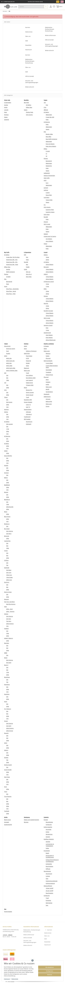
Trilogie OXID (29, 385)
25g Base (8, 570)
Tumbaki (6, 811)
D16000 (8, 276)
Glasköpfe (46, 394)
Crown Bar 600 (50, 117)
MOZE (47, 389)
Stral (5, 787)
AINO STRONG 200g (11, 370)
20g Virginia (9, 723)
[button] (50, 6)
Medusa (48, 353)
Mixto (5, 658)
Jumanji (46, 188)
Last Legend (29, 380)
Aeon (25, 348)
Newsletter (28, 45)
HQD (45, 180)
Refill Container (10, 272)
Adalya (46, 255)
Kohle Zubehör (48, 827)
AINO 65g (9, 363)
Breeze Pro (29, 390)
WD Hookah (27, 419)
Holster (6, 614)
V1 (46, 153)
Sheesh (46, 222)
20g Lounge (9, 424)
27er (45, 107)
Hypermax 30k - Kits (11, 262)
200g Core (9, 580)
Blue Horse (7, 516)
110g (7, 429)
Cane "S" (28, 404)
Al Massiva (47, 122)
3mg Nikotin (49, 335)
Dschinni (6, 582)
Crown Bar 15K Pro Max (12, 257)
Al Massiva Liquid (49, 281)
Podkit (27, 267)
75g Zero (8, 621)
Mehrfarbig (49, 903)
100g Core (9, 575)
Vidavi (45, 243)
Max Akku (48, 136)
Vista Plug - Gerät (11, 291)
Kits (27, 257)
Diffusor (48, 869)
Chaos (6, 550)
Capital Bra (7, 541)
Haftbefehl (47, 173)
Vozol (5, 286)
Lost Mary (46, 197)
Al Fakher (28, 105)
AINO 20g (9, 358)
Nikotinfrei (49, 166)
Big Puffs (26, 102)
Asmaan (48, 399)
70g (7, 565)
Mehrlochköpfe (48, 361)
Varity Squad (29, 395)
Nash (5, 701)
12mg (47, 330)
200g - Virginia (10, 611)
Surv (47, 183)
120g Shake (9, 577)
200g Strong (9, 731)
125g (7, 672)
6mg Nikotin (49, 337)
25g (7, 375)
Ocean (6, 721)
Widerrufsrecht (49, 50)
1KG (7, 407)
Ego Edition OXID (30, 378)
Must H (6, 665)
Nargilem (6, 694)
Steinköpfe (49, 370)
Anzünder (48, 829)
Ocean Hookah (28, 402)
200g (7, 387)
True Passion (7, 796)
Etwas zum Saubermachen (31, 820)
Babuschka (49, 401)
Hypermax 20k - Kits (11, 259)
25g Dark (8, 726)
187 (45, 102)
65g (7, 378)
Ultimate (28, 412)
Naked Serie (29, 382)
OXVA (25, 269)
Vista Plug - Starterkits (12, 289)
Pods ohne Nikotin (51, 146)
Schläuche (49, 824)
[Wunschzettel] (54, 6)
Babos (6, 477)
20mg (47, 259)
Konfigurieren (49, 971)
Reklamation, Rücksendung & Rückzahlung (49, 29)
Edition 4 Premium (31, 351)
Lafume (46, 190)
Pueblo (8, 353)
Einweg (46, 820)
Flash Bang (29, 356)
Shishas (6, 114)
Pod (47, 105)
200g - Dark (9, 609)
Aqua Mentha (8, 455)
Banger (6, 492)
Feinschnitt (7, 346)
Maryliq (46, 303)
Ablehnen (49, 974)
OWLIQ (46, 274)
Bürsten (26, 822)
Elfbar (45, 149)
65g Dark (8, 662)
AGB (26, 41)
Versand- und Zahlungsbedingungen (51, 45)
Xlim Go (28, 272)
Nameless (7, 684)
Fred (7, 351)
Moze (25, 387)
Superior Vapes (50, 212)
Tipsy (5, 791)
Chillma (6, 560)
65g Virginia (9, 660)
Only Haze (47, 214)
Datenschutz (28, 32)
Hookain (6, 628)
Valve (27, 365)
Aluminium (29, 421)
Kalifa (47, 384)
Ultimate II (29, 414)
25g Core (8, 572)
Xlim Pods (28, 276)
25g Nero (8, 533)
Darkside (6, 567)
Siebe (47, 848)
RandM (46, 217)
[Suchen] (31, 6)
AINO (5, 356)
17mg (47, 286)
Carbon (48, 876)
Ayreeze (6, 473)
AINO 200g (9, 365)
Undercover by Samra (50, 236)
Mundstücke (49, 822)
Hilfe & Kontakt (49, 40)
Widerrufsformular (50, 35)
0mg (47, 328)
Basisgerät (49, 161)
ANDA (5, 451)
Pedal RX (28, 361)
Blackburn (7, 499)
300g (7, 806)
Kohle (5, 107)
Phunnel (48, 358)
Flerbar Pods (29, 112)
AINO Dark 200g (10, 368)
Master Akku (49, 134)
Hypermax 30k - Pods (12, 264)
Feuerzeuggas (8, 911)
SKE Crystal (47, 224)
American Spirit (10, 348)
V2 (46, 156)
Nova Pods (49, 195)
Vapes (6, 117)
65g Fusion (9, 402)
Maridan (6, 643)
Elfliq (45, 289)
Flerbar (46, 158)
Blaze (5, 511)
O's (45, 205)
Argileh (6, 465)
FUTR (27, 358)
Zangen (48, 837)
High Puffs (47, 178)
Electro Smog (8, 592)
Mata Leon (27, 370)
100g (7, 504)
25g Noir (8, 619)
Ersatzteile (47, 850)
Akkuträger (49, 114)
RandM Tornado (48, 311)
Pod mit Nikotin (50, 144)
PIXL (5, 279)
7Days (6, 397)
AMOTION (27, 353)
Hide (5, 606)
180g (7, 380)
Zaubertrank (47, 332)
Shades (6, 757)
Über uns (28, 36)
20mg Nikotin (49, 264)
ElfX (25, 255)
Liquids (6, 110)
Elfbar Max (29, 107)
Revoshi (6, 733)
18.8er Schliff (49, 888)
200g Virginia (10, 623)
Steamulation (27, 409)
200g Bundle (9, 507)
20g (7, 468)
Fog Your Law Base (9, 602)
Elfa (45, 132)
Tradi (27, 373)
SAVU (5, 743)
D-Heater (46, 346)
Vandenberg (49, 392)
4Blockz (46, 110)
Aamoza (6, 409)
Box (27, 264)
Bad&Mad (7, 485)
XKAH (25, 346)
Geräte (6, 105)
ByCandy (46, 267)
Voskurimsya (49, 375)
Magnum (26, 368)
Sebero (6, 750)
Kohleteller (49, 864)
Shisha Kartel (8, 765)
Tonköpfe (48, 372)
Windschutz (49, 834)
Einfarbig (48, 900)
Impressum (28, 49)
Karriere (27, 27)
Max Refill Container (51, 139)
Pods (5, 112)
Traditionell (27, 417)
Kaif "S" (28, 407)
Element (6, 599)
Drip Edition (29, 375)
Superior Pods (50, 209)
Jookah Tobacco (8, 638)
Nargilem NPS (28, 400)
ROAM (28, 363)
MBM (5, 653)
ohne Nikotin (49, 241)
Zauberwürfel (8, 824)
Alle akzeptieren (49, 967)
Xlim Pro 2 (29, 274)
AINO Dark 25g (10, 361)
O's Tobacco (7, 709)
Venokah (6, 822)
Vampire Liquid (48, 325)
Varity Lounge (30, 392)
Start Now (7, 777)
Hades (47, 356)
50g (7, 670)
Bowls (47, 853)
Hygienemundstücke (51, 881)
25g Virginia (9, 531)
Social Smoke (8, 769)
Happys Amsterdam (49, 175)
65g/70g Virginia (10, 604)
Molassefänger (48, 886)
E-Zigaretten (7, 102)
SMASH (46, 234)
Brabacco (6, 524)
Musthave (7, 677)
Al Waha (6, 443)
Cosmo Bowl (49, 363)
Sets (47, 905)
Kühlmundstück (50, 883)
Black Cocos (7, 820)
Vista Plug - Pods (10, 294)
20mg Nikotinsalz (51, 340)
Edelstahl (28, 424)
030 (5, 373)
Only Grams (29, 114)
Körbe (47, 832)
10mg (47, 257)
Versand (12, 981)
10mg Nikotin (49, 269)
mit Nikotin (49, 239)
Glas (47, 878)
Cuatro (48, 192)
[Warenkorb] (59, 6)
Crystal (48, 151)
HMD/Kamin (47, 396)
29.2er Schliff (49, 891)
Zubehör (6, 119)
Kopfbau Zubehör (49, 839)
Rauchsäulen (49, 866)
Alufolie (48, 841)
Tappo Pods (49, 200)
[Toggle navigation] (5, 7)
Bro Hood (6, 529)
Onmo (47, 406)
